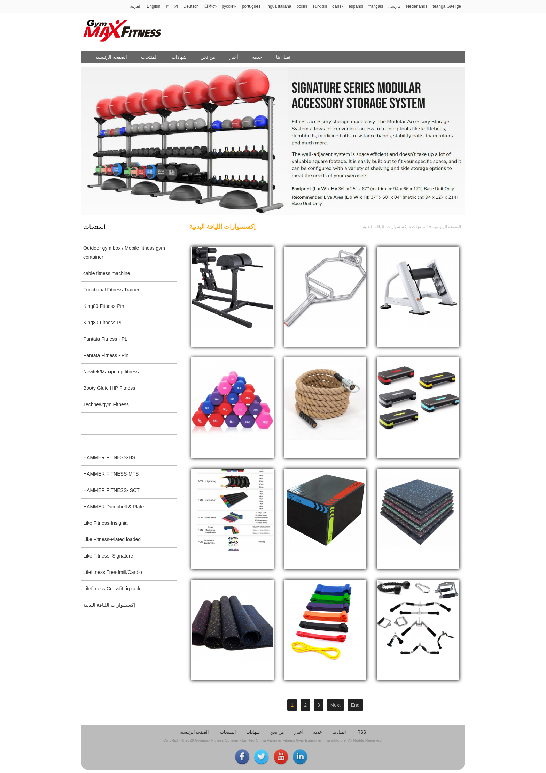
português (251, 6)
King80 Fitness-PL (103, 322)
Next (335, 705)
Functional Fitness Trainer (111, 290)
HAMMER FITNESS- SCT (111, 490)
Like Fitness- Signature (108, 556)
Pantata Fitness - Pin (105, 355)
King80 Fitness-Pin (103, 306)
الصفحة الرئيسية (111, 57)
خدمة (257, 57)
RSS (361, 732)
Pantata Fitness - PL (105, 339)
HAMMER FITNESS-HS (109, 457)
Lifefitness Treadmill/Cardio (112, 572)
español (356, 6)
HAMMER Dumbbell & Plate (113, 506)
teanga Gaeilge (447, 6)
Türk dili (319, 6)
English (153, 6)
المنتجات (149, 57)
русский (229, 6)
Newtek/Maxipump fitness (111, 371)
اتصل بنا (284, 57)
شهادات (179, 57)
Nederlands (416, 6)
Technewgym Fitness (106, 404)
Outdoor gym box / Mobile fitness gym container (124, 252)
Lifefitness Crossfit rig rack (111, 588)
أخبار (233, 57)
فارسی (394, 6)
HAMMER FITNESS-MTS (111, 474)
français (375, 6)
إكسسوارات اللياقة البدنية (109, 605)
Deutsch (191, 6)
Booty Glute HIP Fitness (109, 388)
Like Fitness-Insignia (105, 523)
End (355, 705)
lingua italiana (278, 6)
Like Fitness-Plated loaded (112, 539)
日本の (210, 6)
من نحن (208, 57)
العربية (135, 6)
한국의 (172, 6)
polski (301, 6)
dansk (337, 6)
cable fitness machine (106, 273)
